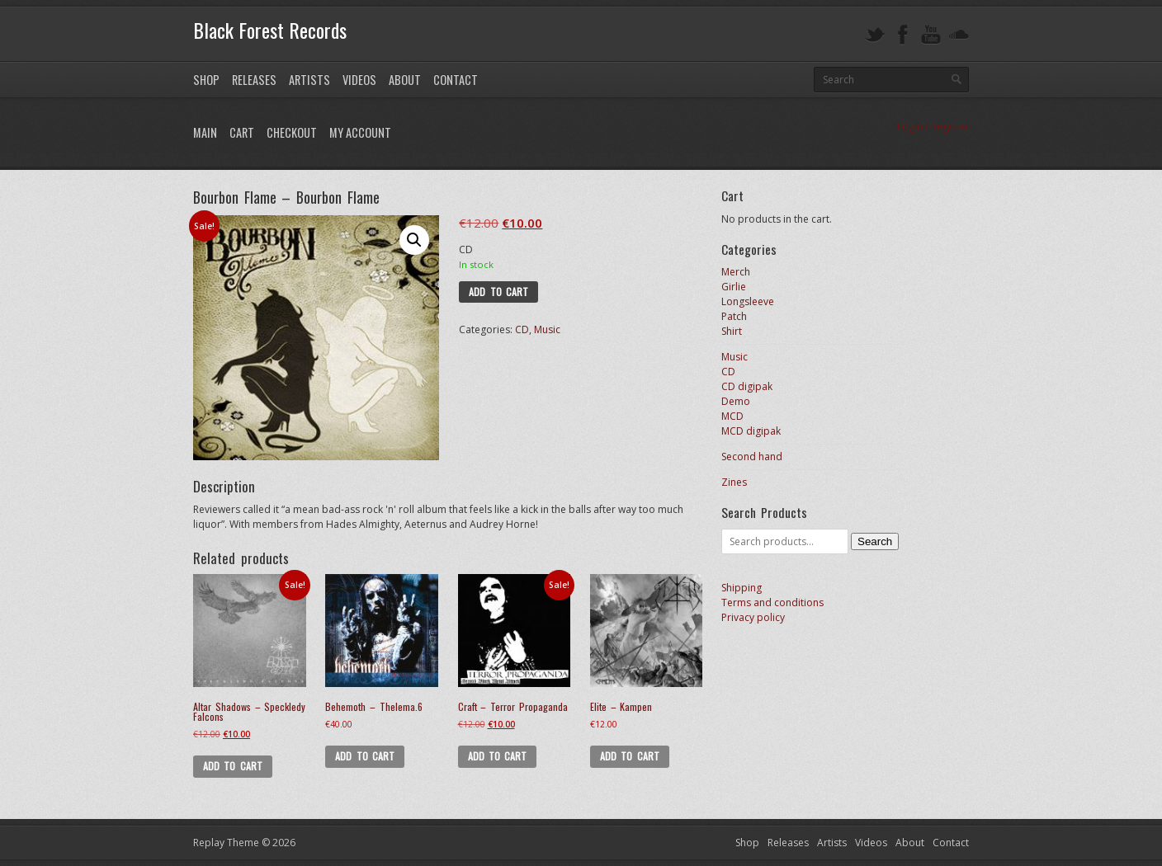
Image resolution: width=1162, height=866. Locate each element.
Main (205, 132)
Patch (734, 316)
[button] (414, 240)
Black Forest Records (270, 30)
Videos (359, 79)
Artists (309, 79)
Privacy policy (753, 617)
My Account (360, 132)
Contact (455, 79)
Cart (241, 132)
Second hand (751, 456)
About (405, 79)
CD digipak (746, 386)
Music (547, 329)
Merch (735, 272)
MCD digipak (751, 431)
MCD (732, 416)
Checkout (292, 132)
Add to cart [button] (232, 766)
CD (522, 329)
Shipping (741, 588)
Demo (735, 401)
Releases (254, 79)
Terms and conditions (772, 602)
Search (874, 541)
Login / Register (933, 127)
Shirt (731, 331)
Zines (734, 482)
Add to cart (498, 292)
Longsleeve (747, 301)
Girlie (733, 287)
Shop (206, 79)
